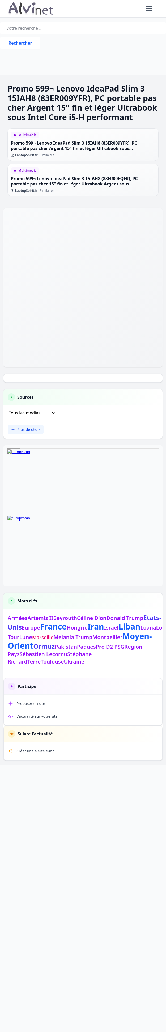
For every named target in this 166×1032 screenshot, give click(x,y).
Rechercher (20, 43)
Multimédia (27, 135)
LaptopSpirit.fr (24, 155)
